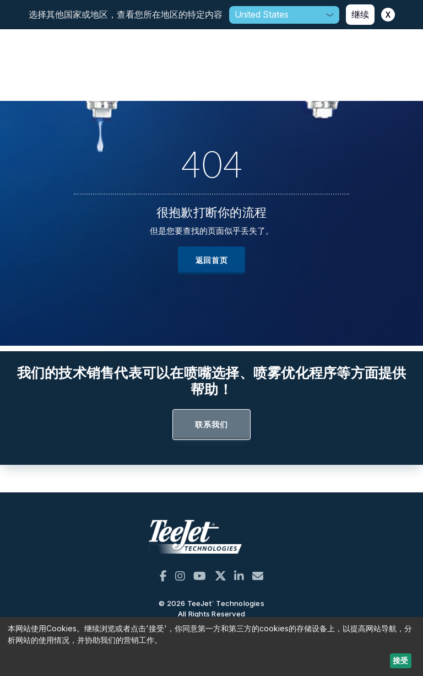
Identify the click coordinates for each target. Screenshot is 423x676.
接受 (400, 660)
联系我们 (211, 424)
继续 (360, 14)
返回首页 (212, 260)
